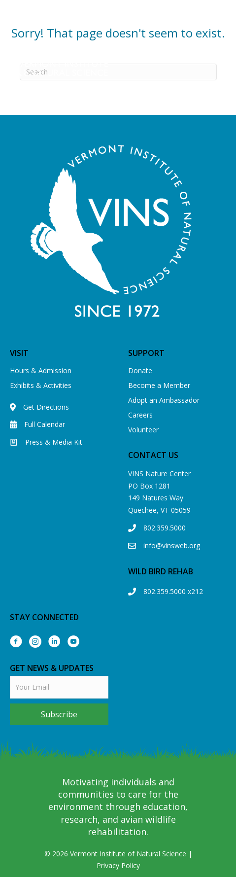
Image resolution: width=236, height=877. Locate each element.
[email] (59, 687)
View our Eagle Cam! (118, 23)
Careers (140, 415)
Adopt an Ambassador (164, 400)
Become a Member (159, 385)
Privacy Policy (118, 865)
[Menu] (224, 65)
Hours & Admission (40, 370)
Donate (140, 370)
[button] (59, 714)
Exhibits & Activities (40, 385)
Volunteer (143, 429)
